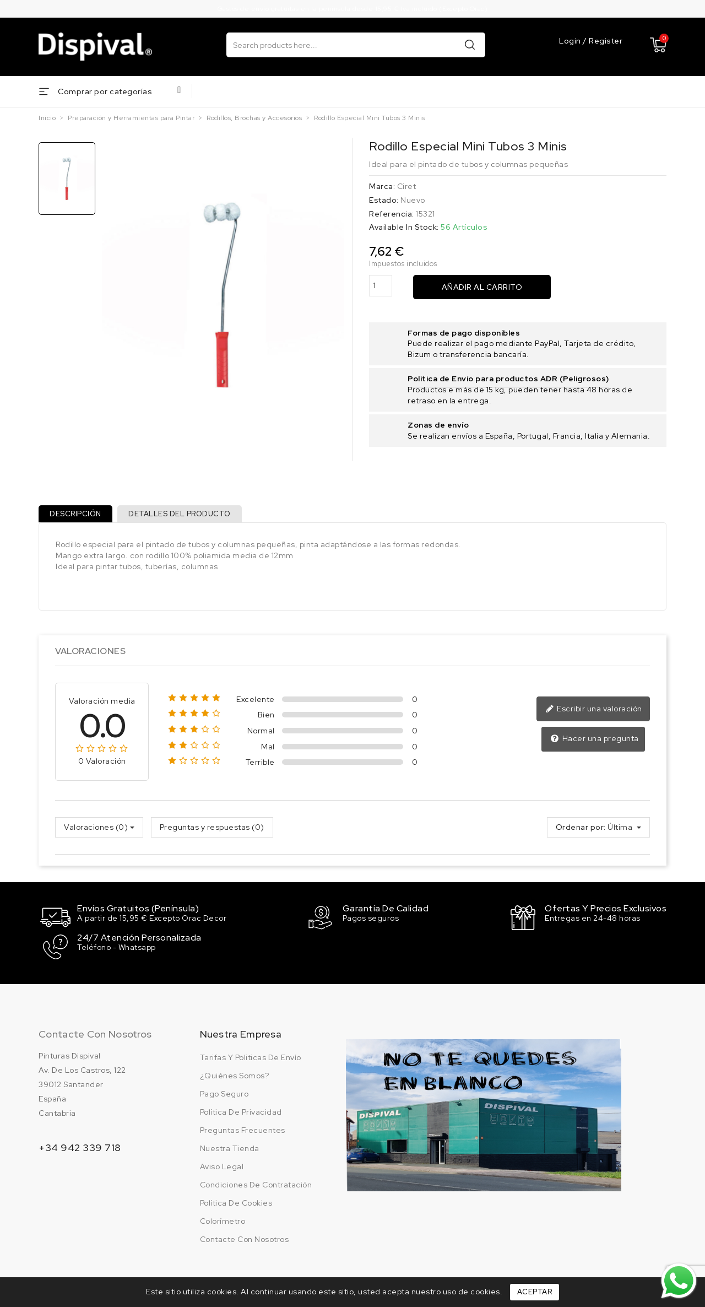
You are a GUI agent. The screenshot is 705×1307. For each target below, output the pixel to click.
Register (605, 41)
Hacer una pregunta (595, 743)
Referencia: (391, 214)
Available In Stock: (404, 227)
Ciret (406, 186)
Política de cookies (236, 1203)
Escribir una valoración (595, 713)
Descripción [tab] (78, 516)
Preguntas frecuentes (242, 1131)
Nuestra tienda (229, 1149)
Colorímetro (223, 1222)
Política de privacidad (241, 1112)
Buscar (470, 44)
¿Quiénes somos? (234, 1076)
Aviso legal (222, 1167)
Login (571, 41)
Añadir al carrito (482, 287)
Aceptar (534, 1292)
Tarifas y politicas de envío (250, 1058)
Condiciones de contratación (256, 1185)
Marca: (382, 186)
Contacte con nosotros (95, 1034)
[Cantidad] (380, 285)
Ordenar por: (581, 831)
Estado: (384, 200)
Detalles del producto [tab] (185, 516)
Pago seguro (224, 1094)
